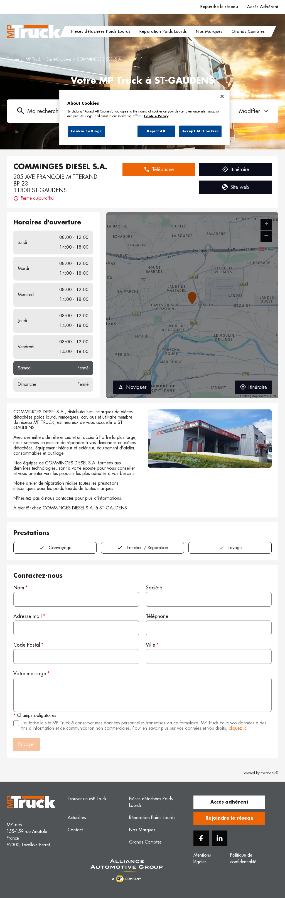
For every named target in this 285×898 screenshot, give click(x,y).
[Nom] (76, 599)
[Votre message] (142, 695)
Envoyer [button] (26, 744)
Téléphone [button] (159, 169)
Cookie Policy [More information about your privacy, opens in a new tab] (156, 116)
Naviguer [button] (132, 387)
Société (154, 587)
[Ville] (209, 656)
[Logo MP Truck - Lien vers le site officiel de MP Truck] (34, 31)
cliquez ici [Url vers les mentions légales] (238, 728)
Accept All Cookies (200, 131)
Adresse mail (27, 616)
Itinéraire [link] (253, 387)
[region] (144, 117)
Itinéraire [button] (235, 169)
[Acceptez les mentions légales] (16, 723)
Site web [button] (235, 187)
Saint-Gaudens (58, 59)
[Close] (222, 96)
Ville (150, 644)
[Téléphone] (209, 628)
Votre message (29, 673)
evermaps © (269, 773)
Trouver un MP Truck (24, 59)
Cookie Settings (86, 131)
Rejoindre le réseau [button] (229, 818)
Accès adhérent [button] (229, 802)
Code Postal (26, 644)
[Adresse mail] (76, 628)
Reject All (156, 131)
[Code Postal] (76, 656)
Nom (18, 587)
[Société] (209, 599)
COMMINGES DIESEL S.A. (99, 59)
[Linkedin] (219, 838)
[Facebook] (201, 838)
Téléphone (157, 616)
